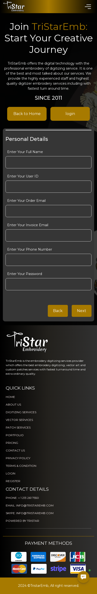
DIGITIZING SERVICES (21, 412)
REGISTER (13, 481)
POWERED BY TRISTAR (22, 520)
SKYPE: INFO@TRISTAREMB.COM (30, 513)
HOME (10, 397)
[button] (87, 6)
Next (81, 310)
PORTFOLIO (15, 435)
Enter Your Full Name (25, 152)
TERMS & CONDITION (21, 466)
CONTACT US (15, 450)
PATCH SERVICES (18, 427)
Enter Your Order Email (26, 200)
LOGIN (10, 473)
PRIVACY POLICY (18, 458)
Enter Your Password (24, 274)
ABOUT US (13, 404)
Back (58, 310)
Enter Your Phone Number (29, 249)
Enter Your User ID (22, 176)
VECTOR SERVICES (19, 420)
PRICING (12, 443)
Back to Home (27, 113)
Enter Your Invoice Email (27, 225)
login (70, 113)
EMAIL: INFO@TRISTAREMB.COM (30, 505)
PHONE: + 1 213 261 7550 (22, 498)
